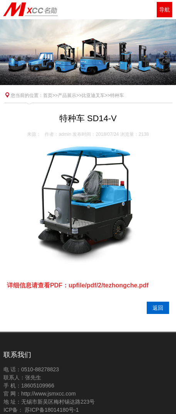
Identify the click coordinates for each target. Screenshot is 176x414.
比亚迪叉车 (93, 95)
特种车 (117, 95)
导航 (164, 10)
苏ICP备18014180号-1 (51, 410)
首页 (47, 95)
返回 (158, 308)
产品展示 (67, 95)
